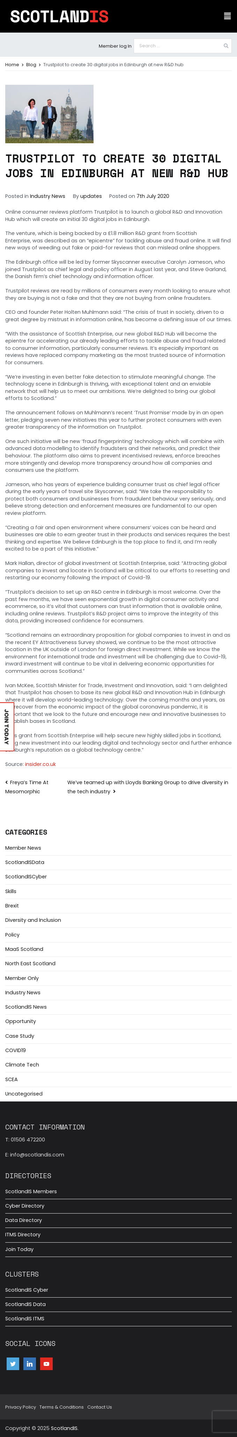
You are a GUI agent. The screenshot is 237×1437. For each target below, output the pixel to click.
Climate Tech (22, 1064)
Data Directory (23, 1220)
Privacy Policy (20, 1407)
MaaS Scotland (24, 949)
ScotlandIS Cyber (26, 1289)
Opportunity (20, 1021)
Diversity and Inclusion (33, 920)
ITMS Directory (22, 1234)
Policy (12, 934)
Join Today (19, 1249)
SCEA (11, 1079)
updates (91, 196)
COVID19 (15, 1050)
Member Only (22, 978)
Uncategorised (24, 1093)
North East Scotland (30, 963)
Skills (10, 891)
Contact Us (99, 1407)
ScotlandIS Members (31, 1191)
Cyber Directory (24, 1205)
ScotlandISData (24, 862)
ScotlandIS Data (25, 1304)
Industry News (47, 196)
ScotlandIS (64, 1428)
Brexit (12, 905)
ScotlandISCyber (26, 876)
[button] (228, 16)
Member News (23, 847)
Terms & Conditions (61, 1407)
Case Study (19, 1035)
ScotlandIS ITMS (24, 1318)
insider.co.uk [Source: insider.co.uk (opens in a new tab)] (40, 764)
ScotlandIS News (26, 1006)
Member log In (115, 46)
